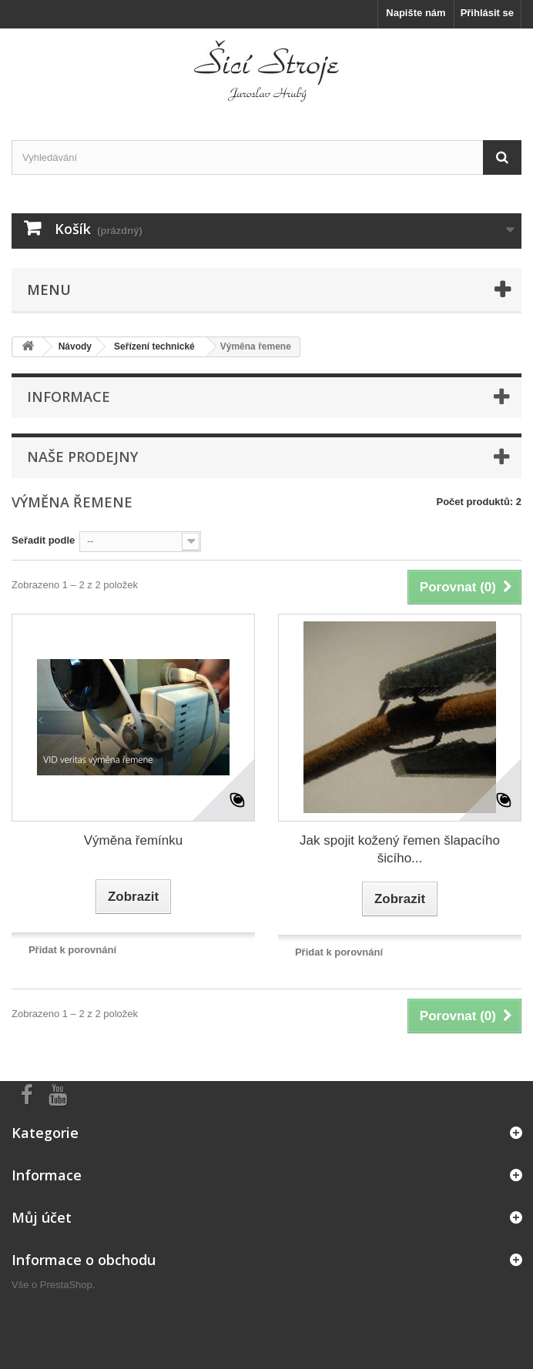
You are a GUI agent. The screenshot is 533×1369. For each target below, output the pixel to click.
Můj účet (42, 1217)
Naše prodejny (82, 456)
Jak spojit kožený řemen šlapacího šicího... (400, 849)
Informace (68, 396)
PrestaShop (66, 1284)
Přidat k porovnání (72, 950)
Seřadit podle (43, 540)
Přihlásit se (487, 12)
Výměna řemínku (133, 840)
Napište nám (415, 12)
